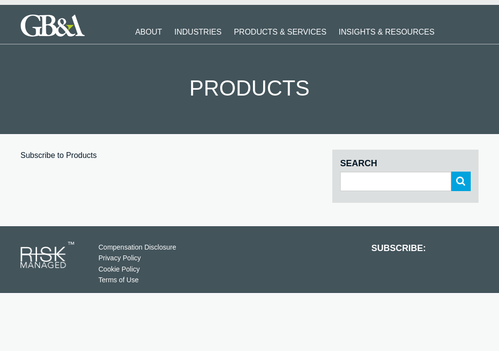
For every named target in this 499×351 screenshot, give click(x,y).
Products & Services (280, 32)
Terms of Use (118, 280)
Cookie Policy (119, 269)
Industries (198, 32)
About (148, 32)
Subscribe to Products (58, 155)
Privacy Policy (119, 258)
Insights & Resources (386, 32)
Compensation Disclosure (137, 247)
